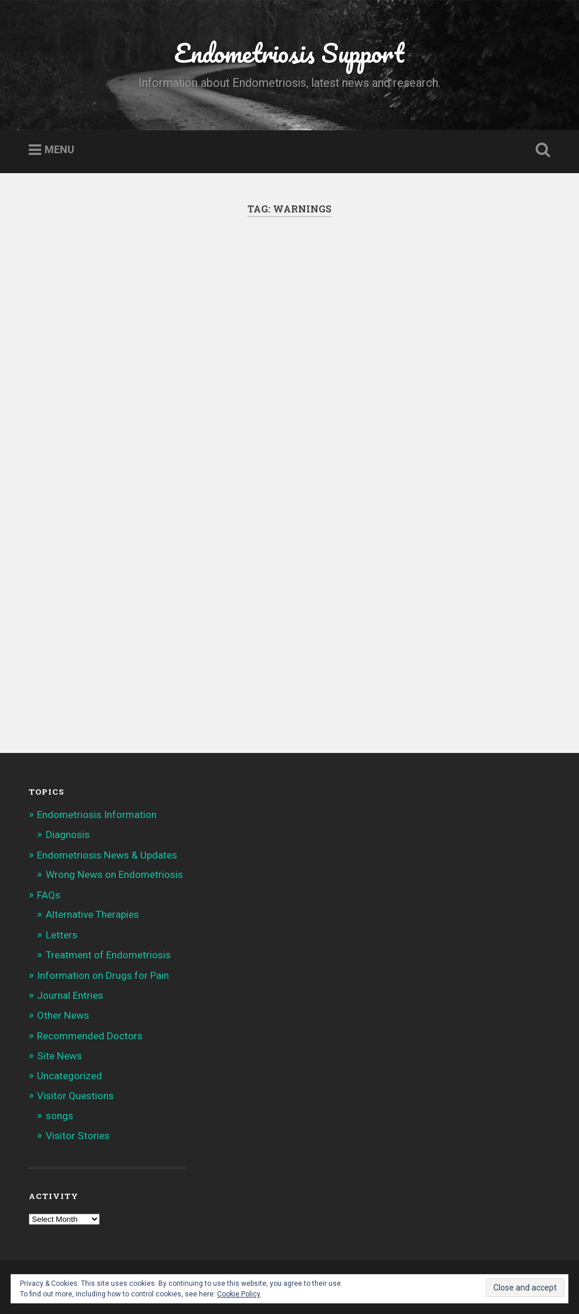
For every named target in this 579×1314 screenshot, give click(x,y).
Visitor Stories (78, 1135)
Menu (60, 150)
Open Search (540, 150)
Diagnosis (68, 834)
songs (59, 1116)
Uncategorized (69, 1076)
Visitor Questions (75, 1096)
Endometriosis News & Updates (107, 855)
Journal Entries (70, 995)
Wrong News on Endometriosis (114, 874)
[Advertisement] (290, 360)
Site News (59, 1056)
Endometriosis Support (289, 52)
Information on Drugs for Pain (103, 975)
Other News (63, 1015)
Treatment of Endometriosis (108, 955)
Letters (61, 935)
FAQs (48, 895)
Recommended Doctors (90, 1036)
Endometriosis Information (97, 814)
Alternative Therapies (92, 914)
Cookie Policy (238, 1294)
